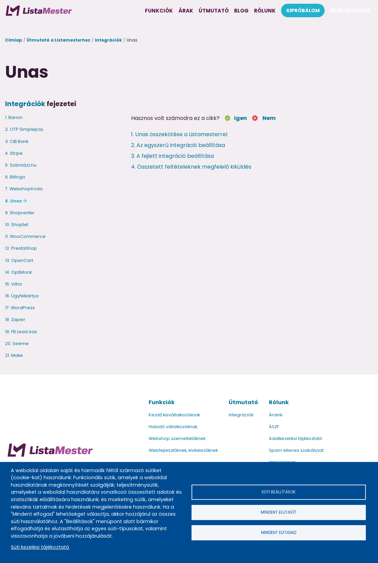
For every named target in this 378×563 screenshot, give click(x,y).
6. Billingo (15, 177)
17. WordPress (20, 308)
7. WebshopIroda (24, 189)
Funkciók (162, 402)
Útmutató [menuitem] (214, 10)
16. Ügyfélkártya (22, 296)
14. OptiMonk (18, 272)
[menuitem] (39, 10)
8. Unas (13, 201)
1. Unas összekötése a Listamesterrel (179, 134)
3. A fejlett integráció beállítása (172, 156)
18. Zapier (15, 319)
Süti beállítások (278, 491)
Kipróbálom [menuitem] (303, 10)
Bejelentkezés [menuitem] (350, 10)
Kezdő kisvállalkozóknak (174, 415)
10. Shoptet (16, 224)
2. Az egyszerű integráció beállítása (178, 145)
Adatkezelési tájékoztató (295, 438)
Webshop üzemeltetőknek (177, 438)
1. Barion (14, 117)
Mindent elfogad (278, 534)
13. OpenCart (19, 260)
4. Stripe (14, 153)
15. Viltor (13, 284)
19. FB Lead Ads (21, 332)
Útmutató (243, 402)
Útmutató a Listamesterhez (58, 40)
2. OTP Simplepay (24, 129)
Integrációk (108, 40)
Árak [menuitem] (185, 10)
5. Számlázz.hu (20, 165)
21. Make (14, 355)
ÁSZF (274, 427)
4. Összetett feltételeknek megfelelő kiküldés (191, 167)
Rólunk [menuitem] (265, 10)
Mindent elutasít (278, 512)
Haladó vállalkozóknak (173, 427)
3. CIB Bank (16, 141)
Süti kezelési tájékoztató (40, 547)
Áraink (275, 415)
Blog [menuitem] (241, 10)
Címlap (13, 40)
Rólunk (279, 402)
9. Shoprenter (20, 213)
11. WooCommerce (25, 236)
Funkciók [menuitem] (159, 10)
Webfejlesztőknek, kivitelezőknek (183, 450)
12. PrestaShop (21, 248)
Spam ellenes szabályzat (296, 450)
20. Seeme (17, 343)
